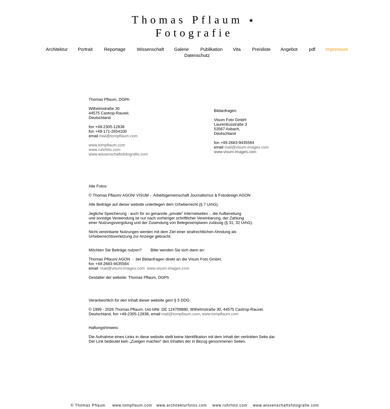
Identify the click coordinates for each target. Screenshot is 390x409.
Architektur (57, 49)
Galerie (181, 49)
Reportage (114, 49)
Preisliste (261, 49)
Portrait (85, 49)
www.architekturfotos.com (181, 405)
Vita (237, 49)
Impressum (336, 49)
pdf (312, 49)
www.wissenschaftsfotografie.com (118, 154)
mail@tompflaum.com (118, 136)
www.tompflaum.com (107, 145)
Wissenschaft (150, 49)
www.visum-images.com (168, 268)
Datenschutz (197, 55)
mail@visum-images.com (122, 268)
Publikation (211, 49)
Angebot (289, 49)
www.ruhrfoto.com (104, 149)
